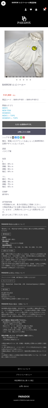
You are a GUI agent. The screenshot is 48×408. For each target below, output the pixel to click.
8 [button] (31, 77)
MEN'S (5, 108)
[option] (24, 54)
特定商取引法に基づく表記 (24, 380)
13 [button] (20, 80)
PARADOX (24, 396)
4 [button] (17, 77)
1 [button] (7, 77)
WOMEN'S (6, 113)
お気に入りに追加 (24, 132)
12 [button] (17, 80)
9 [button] (34, 77)
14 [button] (24, 80)
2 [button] (10, 77)
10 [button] (37, 77)
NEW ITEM (6, 110)
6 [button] (24, 77)
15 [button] (27, 80)
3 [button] (14, 77)
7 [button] (27, 77)
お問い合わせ (24, 386)
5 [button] (20, 77)
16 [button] (31, 80)
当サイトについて (24, 369)
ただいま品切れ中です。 (24, 124)
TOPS (12, 116)
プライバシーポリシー (24, 375)
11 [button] (41, 77)
